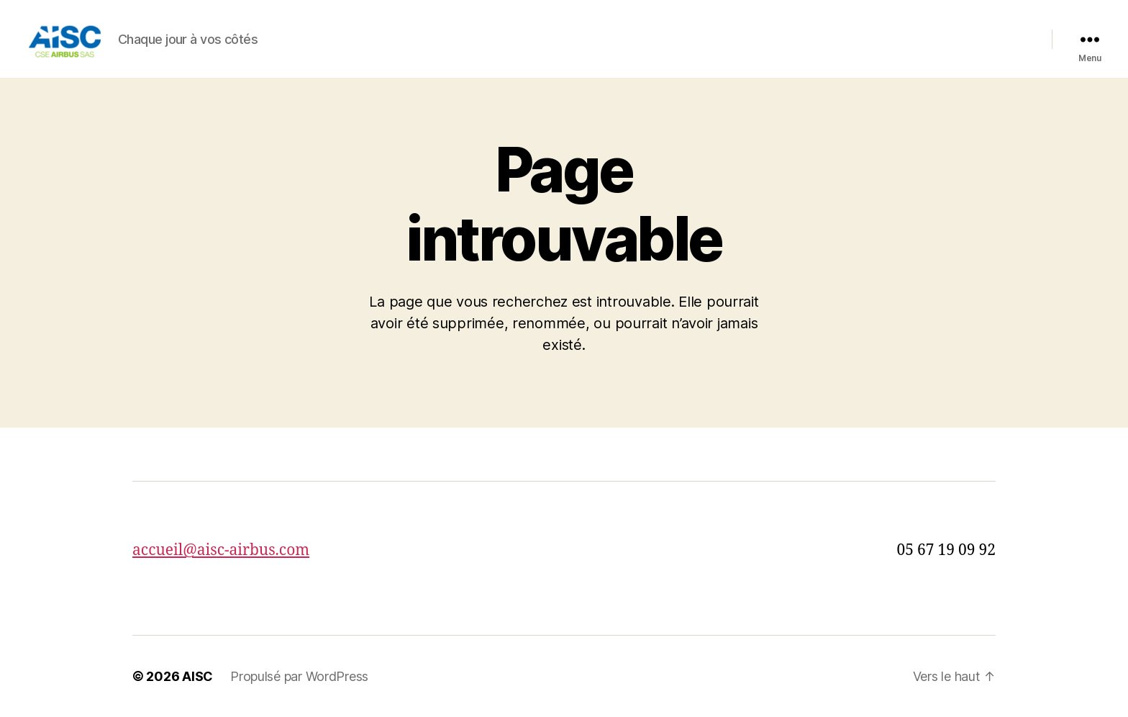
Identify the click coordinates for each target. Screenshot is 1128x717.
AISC (197, 676)
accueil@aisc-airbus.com (220, 550)
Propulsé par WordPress (299, 676)
